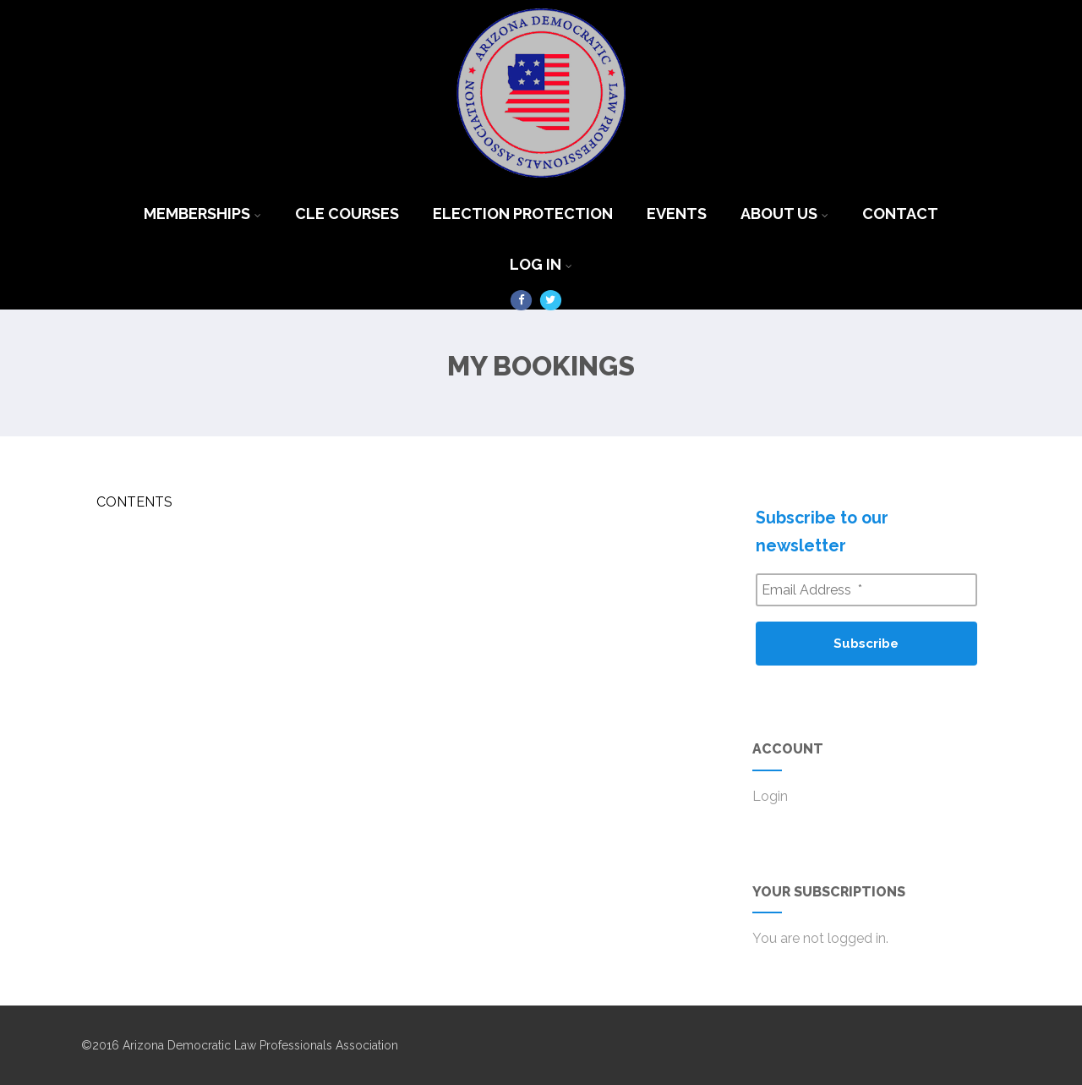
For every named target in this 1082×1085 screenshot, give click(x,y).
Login (770, 796)
